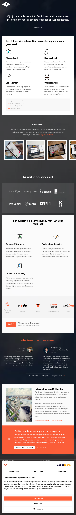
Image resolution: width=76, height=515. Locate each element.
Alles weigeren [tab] (38, 509)
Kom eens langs (56, 426)
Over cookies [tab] (38, 471)
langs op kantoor (15, 108)
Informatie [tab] (62, 471)
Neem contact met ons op (24, 453)
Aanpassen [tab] (38, 504)
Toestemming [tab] (14, 471)
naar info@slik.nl (15, 106)
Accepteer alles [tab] (38, 498)
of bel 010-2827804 (40, 453)
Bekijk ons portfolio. (46, 141)
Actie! (11, 330)
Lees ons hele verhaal (42, 426)
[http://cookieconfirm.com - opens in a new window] (64, 465)
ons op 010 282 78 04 (16, 103)
